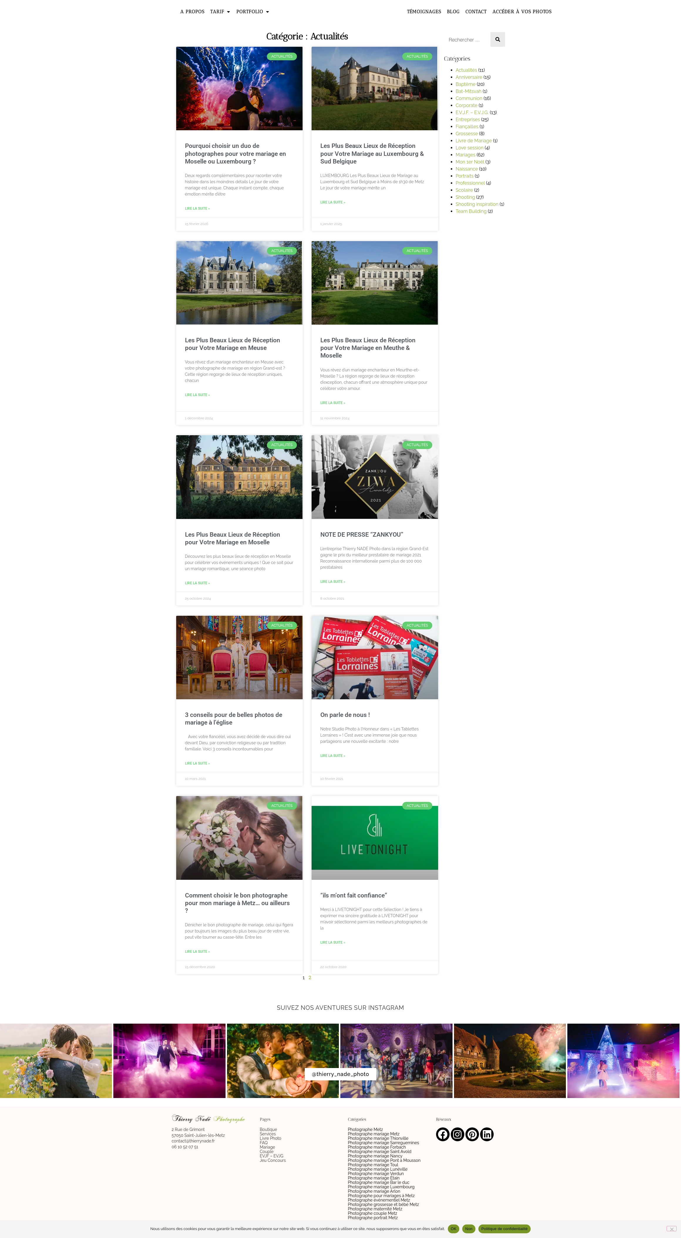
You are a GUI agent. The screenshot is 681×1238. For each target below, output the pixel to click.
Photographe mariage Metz (374, 1134)
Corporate (466, 105)
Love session (470, 148)
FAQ (264, 1142)
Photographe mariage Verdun (376, 1173)
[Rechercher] (497, 39)
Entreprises (468, 119)
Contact (476, 11)
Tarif (220, 12)
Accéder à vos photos (521, 11)
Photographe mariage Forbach (377, 1147)
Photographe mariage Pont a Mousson (384, 1160)
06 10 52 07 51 (185, 1146)
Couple (267, 1151)
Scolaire (464, 190)
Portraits (465, 176)
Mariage (267, 1147)
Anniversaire (469, 77)
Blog (453, 11)
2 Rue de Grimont (188, 1129)
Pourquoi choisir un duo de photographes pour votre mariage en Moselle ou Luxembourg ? (235, 153)
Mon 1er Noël (470, 162)
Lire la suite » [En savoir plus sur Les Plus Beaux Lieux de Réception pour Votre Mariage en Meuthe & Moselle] (332, 403)
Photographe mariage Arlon (374, 1191)
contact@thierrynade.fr (193, 1141)
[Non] (672, 1228)
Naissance (467, 169)
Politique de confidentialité (504, 1229)
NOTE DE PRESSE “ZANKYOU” (361, 534)
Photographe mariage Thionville (378, 1138)
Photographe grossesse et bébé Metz (383, 1204)
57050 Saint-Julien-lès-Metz (198, 1135)
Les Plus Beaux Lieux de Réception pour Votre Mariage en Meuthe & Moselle (368, 348)
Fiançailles (467, 126)
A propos (192, 11)
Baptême (466, 84)
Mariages (466, 155)
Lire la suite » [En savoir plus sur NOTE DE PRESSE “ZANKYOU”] (332, 582)
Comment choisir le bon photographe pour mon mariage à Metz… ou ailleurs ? (237, 903)
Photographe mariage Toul (373, 1164)
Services (268, 1134)
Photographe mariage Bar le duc (379, 1182)
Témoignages (424, 11)
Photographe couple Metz (372, 1213)
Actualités (466, 70)
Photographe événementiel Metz (379, 1200)
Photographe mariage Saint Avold (379, 1151)
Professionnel (470, 183)
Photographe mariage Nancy (375, 1156)
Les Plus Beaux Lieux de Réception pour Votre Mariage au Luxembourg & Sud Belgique (372, 153)
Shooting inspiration (477, 204)
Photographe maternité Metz (375, 1209)
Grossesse (467, 133)
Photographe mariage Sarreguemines (383, 1142)
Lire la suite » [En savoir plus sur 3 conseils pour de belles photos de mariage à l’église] (197, 763)
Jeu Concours (273, 1160)
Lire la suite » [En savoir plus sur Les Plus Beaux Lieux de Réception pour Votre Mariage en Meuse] (197, 395)
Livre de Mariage (474, 141)
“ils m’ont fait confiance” (353, 895)
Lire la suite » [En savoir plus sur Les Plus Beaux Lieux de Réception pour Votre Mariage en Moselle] (197, 583)
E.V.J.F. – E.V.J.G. (472, 112)
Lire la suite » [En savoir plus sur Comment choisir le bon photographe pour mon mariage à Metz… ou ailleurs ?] (197, 952)
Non (469, 1229)
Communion (469, 98)
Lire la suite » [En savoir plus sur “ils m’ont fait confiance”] (332, 942)
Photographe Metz (365, 1129)
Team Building (471, 211)
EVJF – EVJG (271, 1156)
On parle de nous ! (345, 714)
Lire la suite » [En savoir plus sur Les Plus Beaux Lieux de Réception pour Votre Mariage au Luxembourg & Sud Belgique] (332, 202)
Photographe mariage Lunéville (378, 1169)
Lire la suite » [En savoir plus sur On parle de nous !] (332, 756)
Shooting (465, 197)
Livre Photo (270, 1138)
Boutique (268, 1129)
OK (453, 1229)
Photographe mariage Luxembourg (381, 1186)
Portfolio (253, 12)
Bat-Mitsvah (469, 91)
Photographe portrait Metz (373, 1217)
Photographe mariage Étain (374, 1178)
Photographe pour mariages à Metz (381, 1195)
